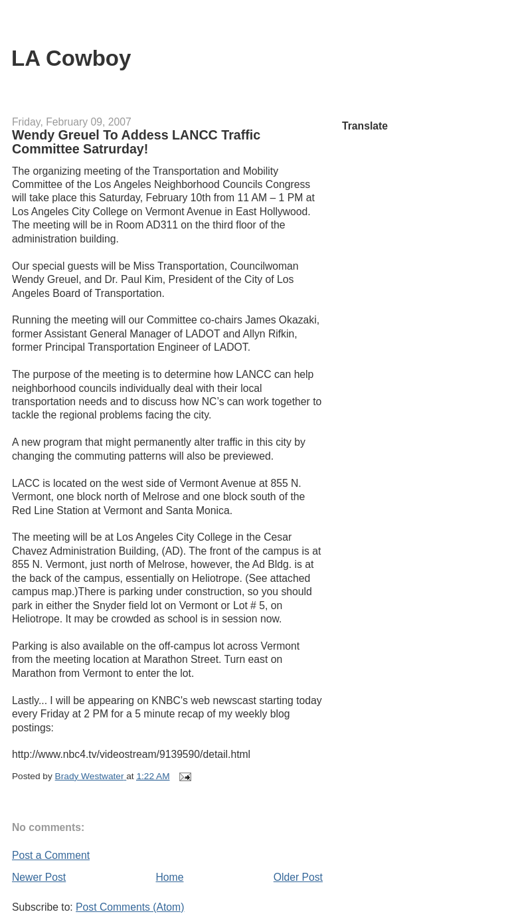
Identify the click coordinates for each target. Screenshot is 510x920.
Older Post (298, 877)
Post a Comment (51, 855)
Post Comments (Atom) (130, 907)
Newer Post (39, 877)
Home (170, 877)
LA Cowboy (71, 58)
